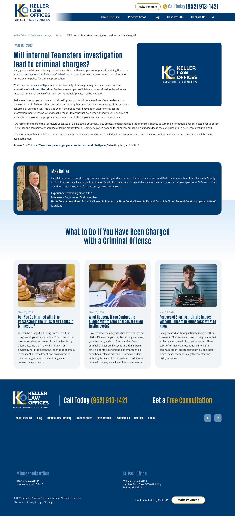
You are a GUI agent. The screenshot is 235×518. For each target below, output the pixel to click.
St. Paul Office (135, 473)
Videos (151, 418)
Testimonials (122, 418)
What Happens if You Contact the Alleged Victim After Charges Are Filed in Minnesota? (116, 321)
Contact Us (198, 17)
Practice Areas (137, 17)
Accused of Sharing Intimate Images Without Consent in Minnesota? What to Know (188, 321)
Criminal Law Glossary (59, 418)
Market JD (163, 500)
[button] (213, 17)
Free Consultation (189, 399)
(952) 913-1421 (202, 6)
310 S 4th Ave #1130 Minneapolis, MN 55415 (29, 482)
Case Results (175, 17)
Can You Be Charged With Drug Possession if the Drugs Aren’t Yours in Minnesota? (45, 321)
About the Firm (24, 418)
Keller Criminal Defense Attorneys (32, 35)
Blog (157, 17)
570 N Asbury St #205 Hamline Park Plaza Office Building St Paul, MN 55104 (142, 484)
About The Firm (110, 17)
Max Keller (60, 171)
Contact (138, 418)
